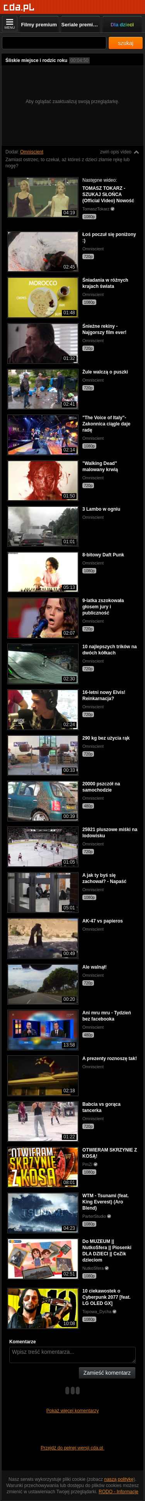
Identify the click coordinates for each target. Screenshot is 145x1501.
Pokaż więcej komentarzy (72, 1410)
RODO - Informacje (118, 1491)
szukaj (125, 43)
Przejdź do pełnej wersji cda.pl (72, 1448)
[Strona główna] (19, 7)
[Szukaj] (54, 42)
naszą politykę (119, 1479)
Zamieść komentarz (107, 1373)
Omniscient (31, 152)
